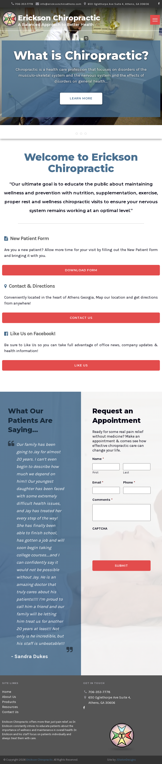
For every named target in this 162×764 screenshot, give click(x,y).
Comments (102, 500)
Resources (10, 707)
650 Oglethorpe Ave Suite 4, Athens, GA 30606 (118, 4)
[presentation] (124, 541)
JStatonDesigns (126, 759)
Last (126, 472)
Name (98, 459)
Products (9, 702)
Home (6, 692)
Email (97, 482)
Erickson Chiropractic (39, 759)
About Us (9, 697)
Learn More (81, 98)
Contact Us (81, 318)
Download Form (81, 270)
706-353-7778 (24, 4)
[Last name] (136, 466)
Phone (129, 482)
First (96, 472)
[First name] (106, 466)
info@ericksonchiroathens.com (60, 4)
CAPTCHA (99, 528)
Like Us (81, 365)
